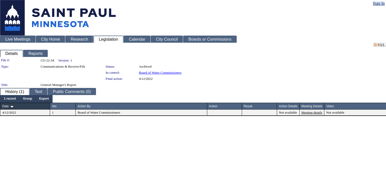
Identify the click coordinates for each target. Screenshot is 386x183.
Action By (83, 106)
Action (213, 106)
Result (248, 106)
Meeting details (312, 112)
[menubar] (26, 99)
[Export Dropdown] (44, 99)
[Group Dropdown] (27, 99)
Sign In (379, 3)
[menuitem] (9, 98)
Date (5, 106)
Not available (288, 112)
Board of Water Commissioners (160, 72)
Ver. (54, 106)
